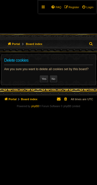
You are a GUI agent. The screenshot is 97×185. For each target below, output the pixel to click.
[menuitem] (87, 7)
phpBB (35, 106)
